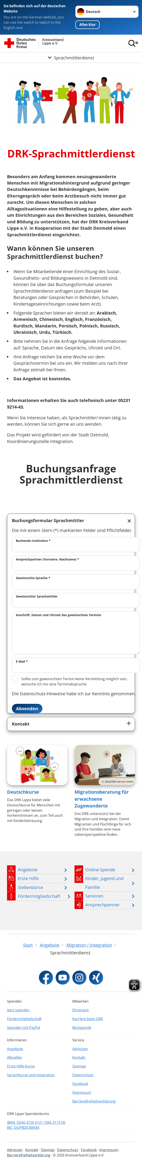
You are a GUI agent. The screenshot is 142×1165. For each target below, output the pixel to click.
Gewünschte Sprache (33, 578)
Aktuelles (14, 1057)
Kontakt (20, 724)
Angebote (15, 1048)
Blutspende (81, 1027)
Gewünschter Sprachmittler (37, 596)
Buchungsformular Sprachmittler (48, 520)
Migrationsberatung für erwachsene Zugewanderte (102, 799)
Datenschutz (82, 1075)
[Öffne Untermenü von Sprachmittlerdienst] (71, 57)
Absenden (27, 708)
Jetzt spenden (18, 1010)
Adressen (80, 1048)
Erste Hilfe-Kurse (21, 1066)
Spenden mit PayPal (23, 1027)
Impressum (81, 1092)
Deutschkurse (23, 792)
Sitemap (79, 1066)
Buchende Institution (33, 541)
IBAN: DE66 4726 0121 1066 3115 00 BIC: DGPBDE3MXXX (36, 1125)
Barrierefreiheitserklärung (94, 1101)
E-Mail (22, 661)
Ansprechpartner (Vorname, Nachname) (47, 559)
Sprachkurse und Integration (31, 1075)
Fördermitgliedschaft (24, 1018)
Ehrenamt (80, 1010)
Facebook (80, 1083)
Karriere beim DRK (87, 1018)
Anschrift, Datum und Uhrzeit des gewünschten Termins (58, 615)
